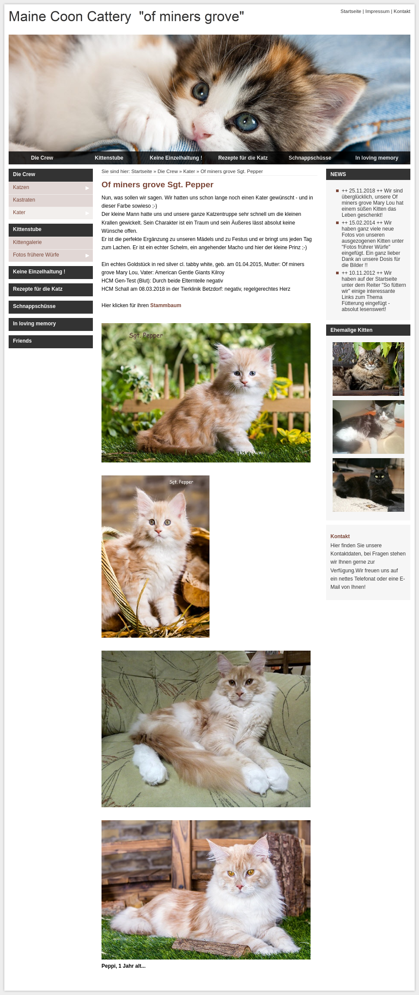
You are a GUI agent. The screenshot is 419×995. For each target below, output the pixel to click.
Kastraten (24, 200)
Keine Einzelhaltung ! (176, 158)
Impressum (377, 11)
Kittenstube (109, 158)
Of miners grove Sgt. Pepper (231, 171)
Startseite (350, 11)
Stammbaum (165, 305)
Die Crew (42, 158)
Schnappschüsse (310, 158)
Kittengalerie (27, 242)
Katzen (21, 187)
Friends (22, 341)
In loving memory (377, 158)
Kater (19, 212)
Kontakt (402, 11)
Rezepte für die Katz (243, 158)
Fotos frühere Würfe (36, 255)
